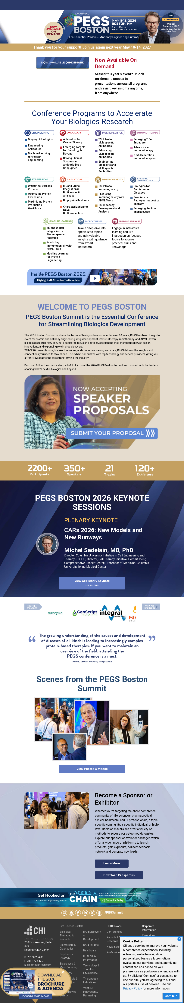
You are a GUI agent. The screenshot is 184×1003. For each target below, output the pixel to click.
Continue (171, 996)
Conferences (114, 931)
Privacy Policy (132, 988)
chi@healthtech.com (39, 964)
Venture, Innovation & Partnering (90, 991)
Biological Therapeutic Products (67, 935)
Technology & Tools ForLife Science (91, 969)
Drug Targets (91, 944)
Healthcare (89, 950)
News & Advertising (118, 946)
